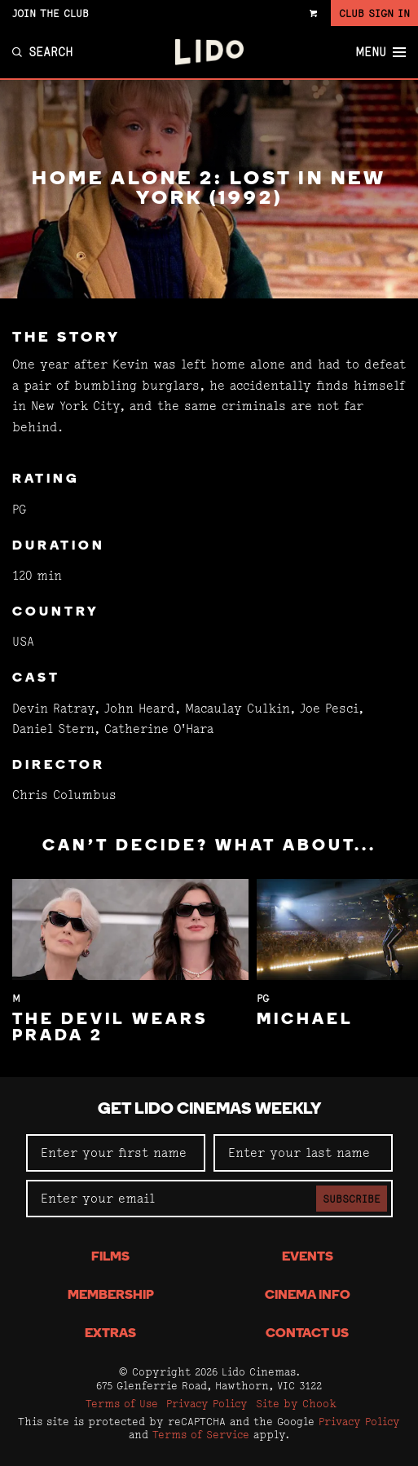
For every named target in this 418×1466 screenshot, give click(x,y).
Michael (305, 1020)
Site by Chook (296, 1403)
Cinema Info (307, 1295)
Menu (380, 52)
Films (110, 1257)
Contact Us (307, 1333)
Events (307, 1257)
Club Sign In (374, 13)
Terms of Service (200, 1434)
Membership (111, 1295)
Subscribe (352, 1198)
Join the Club (50, 13)
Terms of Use (122, 1403)
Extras (110, 1333)
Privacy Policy (207, 1403)
